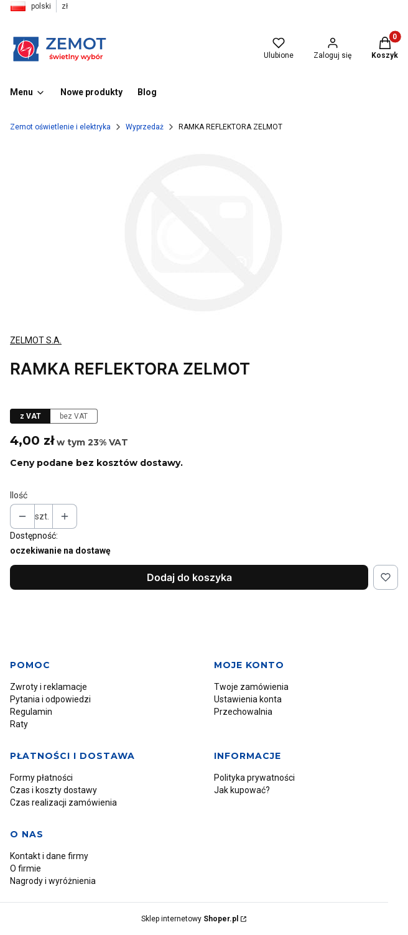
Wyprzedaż (145, 127)
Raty (19, 724)
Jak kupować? (242, 790)
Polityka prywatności (254, 778)
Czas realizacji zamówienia (63, 802)
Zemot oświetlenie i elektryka (60, 127)
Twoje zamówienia (251, 687)
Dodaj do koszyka (189, 577)
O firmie (25, 868)
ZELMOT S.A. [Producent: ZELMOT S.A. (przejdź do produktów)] (36, 340)
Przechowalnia (243, 712)
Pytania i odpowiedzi (50, 699)
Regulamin (31, 712)
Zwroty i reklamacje (48, 687)
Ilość (18, 495)
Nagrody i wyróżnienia (53, 881)
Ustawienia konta (248, 699)
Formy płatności (41, 778)
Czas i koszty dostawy (53, 790)
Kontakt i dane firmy (49, 856)
